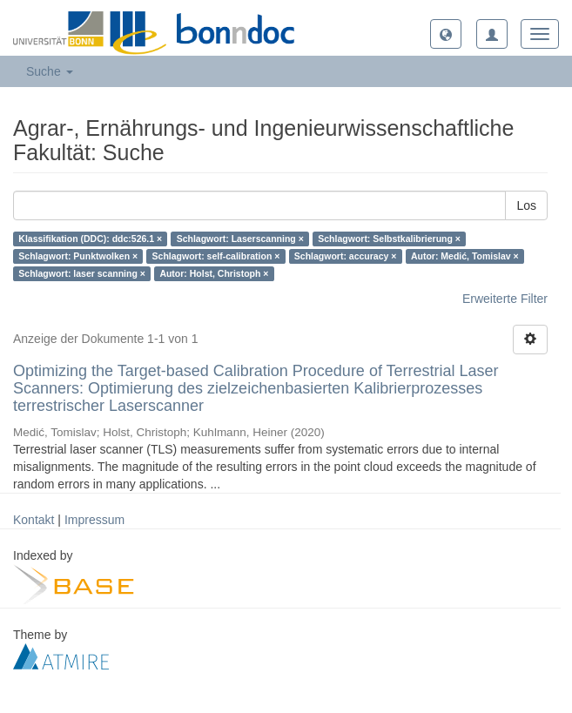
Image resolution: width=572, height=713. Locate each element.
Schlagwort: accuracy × (345, 256)
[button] (445, 34)
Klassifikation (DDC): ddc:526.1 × (90, 238)
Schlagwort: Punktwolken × (78, 256)
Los (526, 205)
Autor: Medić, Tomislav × (465, 256)
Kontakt (33, 520)
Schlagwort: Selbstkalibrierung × (389, 238)
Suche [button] (49, 71)
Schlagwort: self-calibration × (216, 256)
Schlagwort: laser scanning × (81, 273)
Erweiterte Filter (505, 299)
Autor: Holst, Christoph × (213, 273)
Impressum (94, 520)
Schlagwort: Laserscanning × (240, 238)
